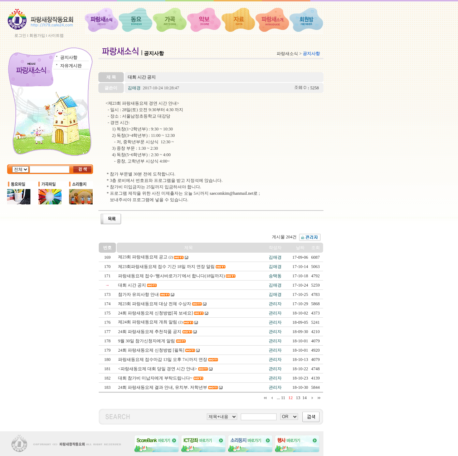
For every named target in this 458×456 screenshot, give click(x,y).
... (278, 397)
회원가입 (37, 35)
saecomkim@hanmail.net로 (234, 193)
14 (304, 397)
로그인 (20, 35)
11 (283, 397)
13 (298, 397)
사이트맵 (56, 35)
